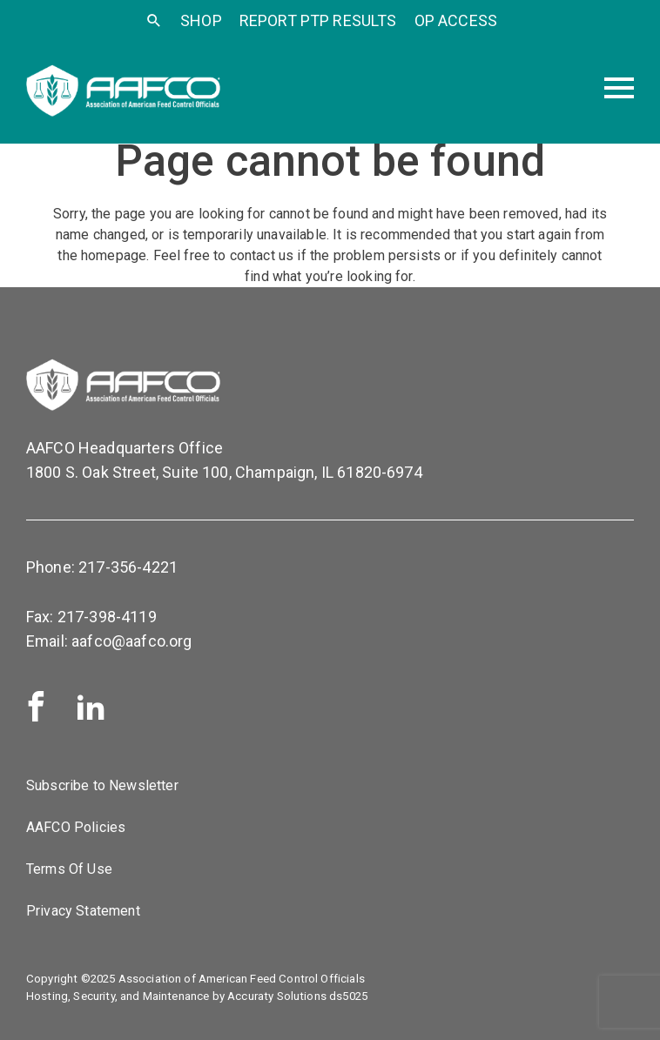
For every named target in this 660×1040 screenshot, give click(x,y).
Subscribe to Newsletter (102, 785)
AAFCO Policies (75, 827)
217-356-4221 (128, 567)
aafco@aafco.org (131, 641)
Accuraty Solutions (277, 996)
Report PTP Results (318, 20)
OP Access (455, 20)
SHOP (201, 20)
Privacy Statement (83, 910)
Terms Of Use (69, 869)
